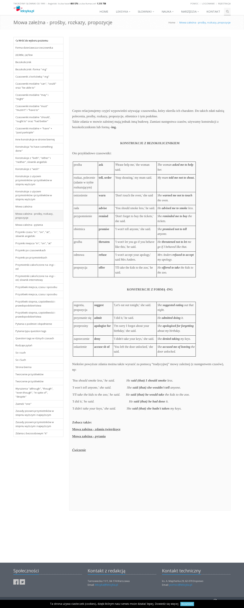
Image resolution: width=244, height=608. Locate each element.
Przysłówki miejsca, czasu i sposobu (36, 287)
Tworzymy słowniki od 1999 (29, 3)
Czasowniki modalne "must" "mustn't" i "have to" (31, 108)
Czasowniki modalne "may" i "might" (31, 97)
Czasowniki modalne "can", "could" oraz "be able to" (35, 85)
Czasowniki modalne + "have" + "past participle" (33, 130)
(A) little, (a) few (24, 55)
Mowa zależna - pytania (29, 224)
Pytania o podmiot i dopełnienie (33, 324)
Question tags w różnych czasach (34, 338)
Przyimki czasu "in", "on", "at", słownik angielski (32, 234)
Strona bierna (23, 367)
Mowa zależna (23, 206)
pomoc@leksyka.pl (180, 584)
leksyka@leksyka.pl (106, 584)
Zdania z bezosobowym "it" (31, 433)
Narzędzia (190, 11)
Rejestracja (224, 3)
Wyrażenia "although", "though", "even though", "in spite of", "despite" (34, 392)
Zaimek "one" (23, 404)
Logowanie (208, 3)
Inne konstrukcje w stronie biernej (35, 139)
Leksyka (123, 11)
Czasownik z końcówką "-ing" (32, 76)
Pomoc (194, 3)
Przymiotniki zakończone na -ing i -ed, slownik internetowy (35, 278)
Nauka (168, 11)
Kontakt (213, 11)
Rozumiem (187, 604)
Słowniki (146, 11)
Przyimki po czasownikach (30, 250)
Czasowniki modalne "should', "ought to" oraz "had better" (32, 119)
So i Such (20, 360)
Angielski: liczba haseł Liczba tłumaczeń (77, 3)
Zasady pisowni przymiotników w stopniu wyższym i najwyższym (34, 413)
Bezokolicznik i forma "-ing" (31, 69)
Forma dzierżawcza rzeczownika (34, 47)
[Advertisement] (38, 498)
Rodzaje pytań (23, 345)
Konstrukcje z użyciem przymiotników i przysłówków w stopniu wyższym (33, 180)
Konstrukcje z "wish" (27, 169)
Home (104, 11)
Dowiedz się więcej (166, 604)
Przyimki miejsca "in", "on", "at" (33, 243)
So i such (20, 352)
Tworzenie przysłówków (29, 374)
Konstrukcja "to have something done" (33, 148)
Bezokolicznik (23, 62)
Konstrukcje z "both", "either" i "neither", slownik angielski (33, 160)
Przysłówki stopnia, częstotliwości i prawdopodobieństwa (35, 303)
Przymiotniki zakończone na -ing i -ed (35, 266)
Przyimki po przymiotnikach (31, 257)
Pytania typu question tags (30, 331)
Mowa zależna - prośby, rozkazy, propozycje (34, 215)
